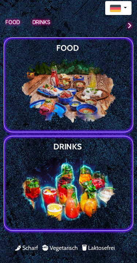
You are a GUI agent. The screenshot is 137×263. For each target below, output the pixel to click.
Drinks (41, 22)
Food (12, 22)
